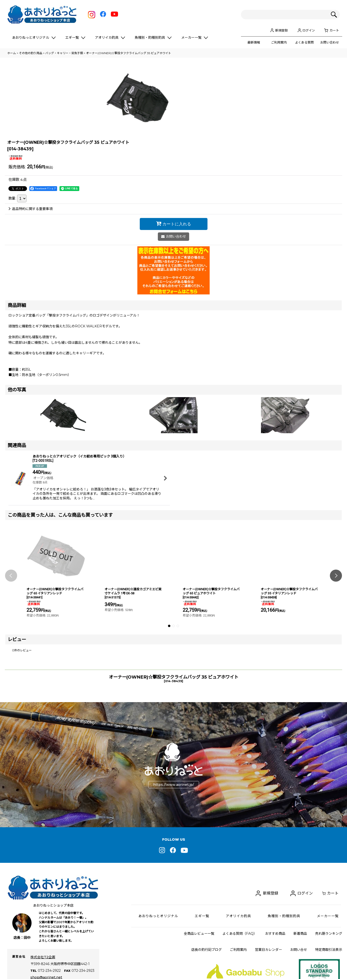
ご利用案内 (279, 42)
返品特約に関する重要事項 (30, 278)
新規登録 (281, 30)
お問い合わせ (329, 42)
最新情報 (253, 42)
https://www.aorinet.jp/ (173, 854)
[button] (11, 645)
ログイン (308, 30)
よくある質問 (304, 42)
